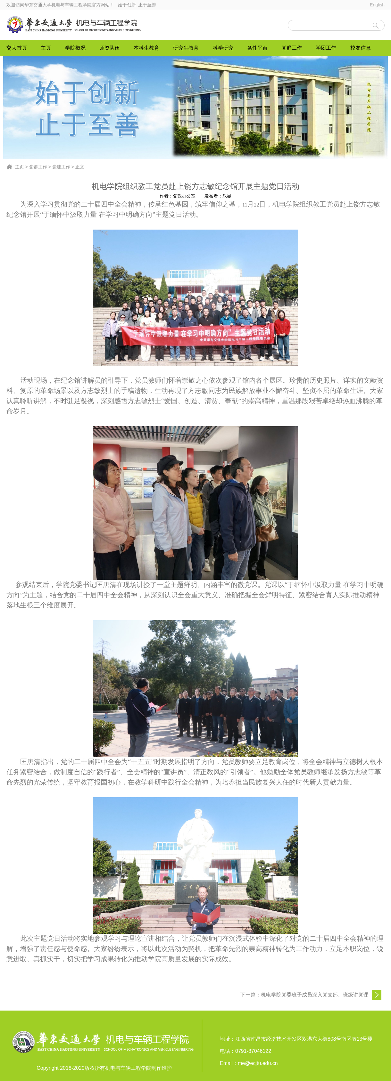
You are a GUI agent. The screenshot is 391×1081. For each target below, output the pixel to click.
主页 (46, 48)
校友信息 (360, 48)
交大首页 (16, 48)
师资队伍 (109, 48)
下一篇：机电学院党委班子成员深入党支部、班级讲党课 (304, 994)
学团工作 (326, 48)
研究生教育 (186, 48)
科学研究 (223, 48)
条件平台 (257, 48)
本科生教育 (146, 48)
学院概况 (75, 48)
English (377, 4)
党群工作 (291, 48)
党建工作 (61, 166)
